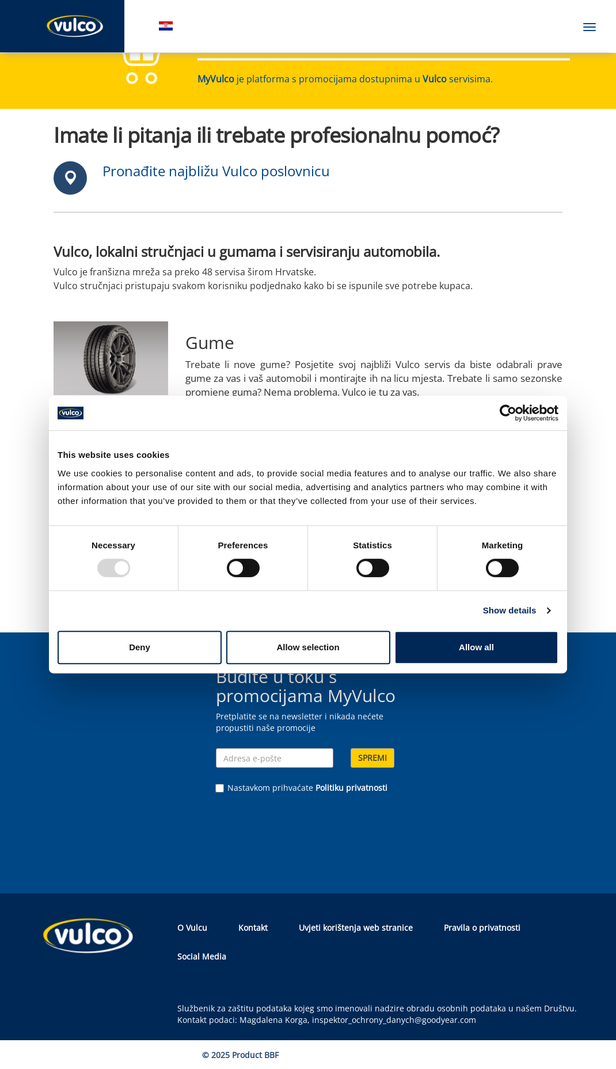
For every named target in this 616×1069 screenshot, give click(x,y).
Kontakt (253, 927)
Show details (510, 610)
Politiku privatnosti (351, 787)
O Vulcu (192, 927)
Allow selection (307, 647)
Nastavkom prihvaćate (301, 787)
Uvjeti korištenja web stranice (356, 927)
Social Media (201, 956)
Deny (139, 647)
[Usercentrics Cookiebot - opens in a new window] (508, 413)
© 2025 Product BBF (240, 1054)
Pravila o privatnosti (482, 927)
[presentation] (303, 833)
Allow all (476, 647)
